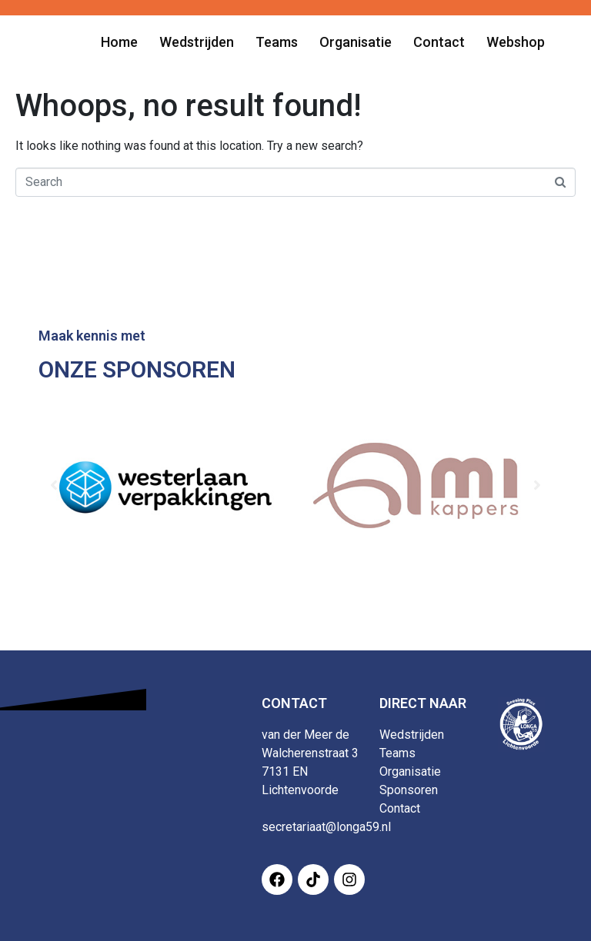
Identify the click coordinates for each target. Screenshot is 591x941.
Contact (399, 808)
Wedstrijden (411, 734)
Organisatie (410, 771)
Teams (397, 753)
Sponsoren (408, 790)
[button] (54, 485)
